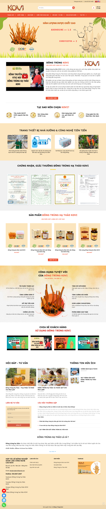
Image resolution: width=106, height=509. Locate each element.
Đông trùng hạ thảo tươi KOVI (16, 250)
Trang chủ (10, 15)
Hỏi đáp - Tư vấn (57, 15)
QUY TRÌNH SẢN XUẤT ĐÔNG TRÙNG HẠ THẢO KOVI (88, 379)
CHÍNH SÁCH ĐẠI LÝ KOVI (89, 369)
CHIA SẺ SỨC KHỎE (88, 1)
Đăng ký (18, 425)
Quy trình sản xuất (34, 467)
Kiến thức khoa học (43, 15)
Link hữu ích (34, 458)
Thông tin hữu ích (78, 1)
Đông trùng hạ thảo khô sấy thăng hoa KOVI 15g (41, 250)
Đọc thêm (51, 451)
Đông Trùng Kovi (58, 507)
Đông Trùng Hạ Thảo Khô (60, 467)
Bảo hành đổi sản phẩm (36, 465)
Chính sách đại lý (34, 462)
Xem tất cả (53, 260)
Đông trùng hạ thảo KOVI (18, 492)
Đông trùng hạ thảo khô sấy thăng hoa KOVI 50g (65, 250)
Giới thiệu (20, 15)
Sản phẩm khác (58, 465)
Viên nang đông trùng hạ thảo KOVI (89, 250)
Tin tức (82, 15)
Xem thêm (41, 417)
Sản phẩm (30, 15)
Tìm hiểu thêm (52, 98)
